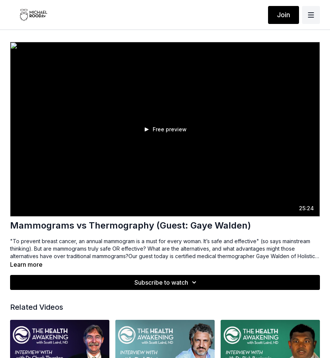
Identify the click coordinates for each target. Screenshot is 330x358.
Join (283, 15)
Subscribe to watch (166, 282)
